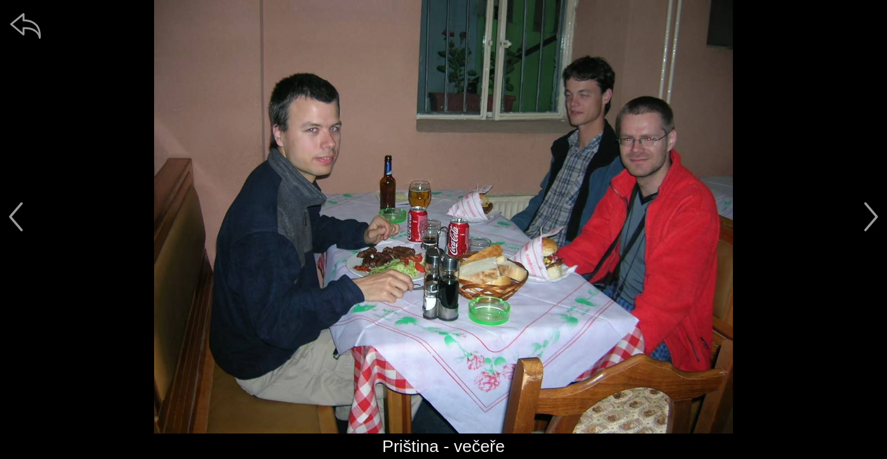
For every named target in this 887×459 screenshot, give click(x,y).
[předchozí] (15, 217)
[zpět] (25, 25)
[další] (871, 217)
